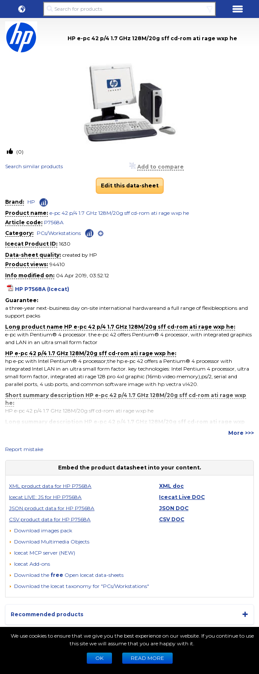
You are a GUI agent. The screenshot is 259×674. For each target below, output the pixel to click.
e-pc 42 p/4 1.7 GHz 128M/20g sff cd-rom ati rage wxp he (119, 213)
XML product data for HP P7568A (50, 486)
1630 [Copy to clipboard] (65, 244)
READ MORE (147, 658)
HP (31, 202)
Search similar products (34, 166)
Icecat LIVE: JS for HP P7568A (45, 497)
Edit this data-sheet (130, 185)
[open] (100, 233)
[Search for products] (129, 9)
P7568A (54, 222)
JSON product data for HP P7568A (51, 508)
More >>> (241, 433)
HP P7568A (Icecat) (42, 289)
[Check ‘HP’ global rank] (43, 202)
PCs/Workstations (59, 233)
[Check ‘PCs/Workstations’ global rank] (89, 232)
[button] (22, 9)
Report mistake (24, 449)
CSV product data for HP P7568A (50, 519)
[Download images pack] (40, 530)
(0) (19, 151)
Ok (99, 658)
